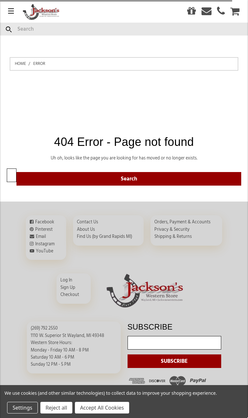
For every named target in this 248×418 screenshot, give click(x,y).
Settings (22, 407)
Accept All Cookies (102, 407)
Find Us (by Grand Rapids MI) (104, 236)
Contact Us (87, 222)
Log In (66, 280)
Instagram (45, 244)
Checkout (69, 294)
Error (39, 63)
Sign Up (67, 287)
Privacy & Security (172, 229)
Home (20, 63)
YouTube (44, 251)
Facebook (44, 222)
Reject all (56, 407)
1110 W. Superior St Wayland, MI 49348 (67, 335)
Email (41, 236)
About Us (86, 229)
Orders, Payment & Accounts (182, 222)
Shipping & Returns (173, 236)
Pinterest (44, 229)
